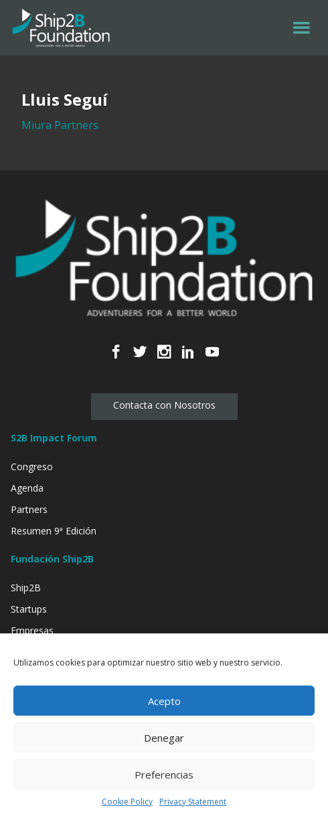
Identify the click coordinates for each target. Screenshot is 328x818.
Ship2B (26, 587)
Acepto (164, 701)
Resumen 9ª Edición (53, 530)
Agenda (27, 488)
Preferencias (164, 774)
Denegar (164, 737)
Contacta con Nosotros (164, 405)
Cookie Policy (127, 801)
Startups (29, 609)
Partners (29, 509)
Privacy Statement (192, 801)
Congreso (32, 466)
